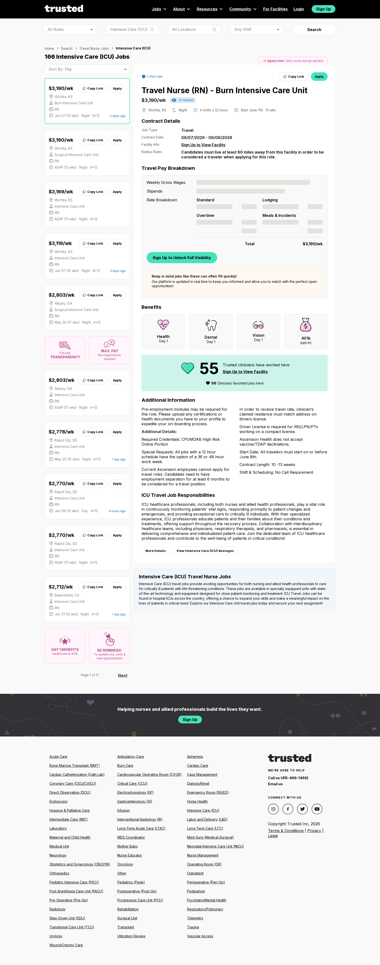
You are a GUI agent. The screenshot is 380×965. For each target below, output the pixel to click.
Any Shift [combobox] (242, 29)
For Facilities (275, 9)
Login (298, 9)
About (182, 9)
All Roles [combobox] (56, 29)
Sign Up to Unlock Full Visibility (182, 257)
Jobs (159, 9)
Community (243, 9)
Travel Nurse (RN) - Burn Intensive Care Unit (225, 90)
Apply (117, 88)
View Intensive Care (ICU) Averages (205, 551)
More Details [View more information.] (155, 551)
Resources (210, 9)
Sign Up (323, 9)
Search (314, 29)
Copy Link (92, 88)
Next (122, 675)
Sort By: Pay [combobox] (60, 69)
